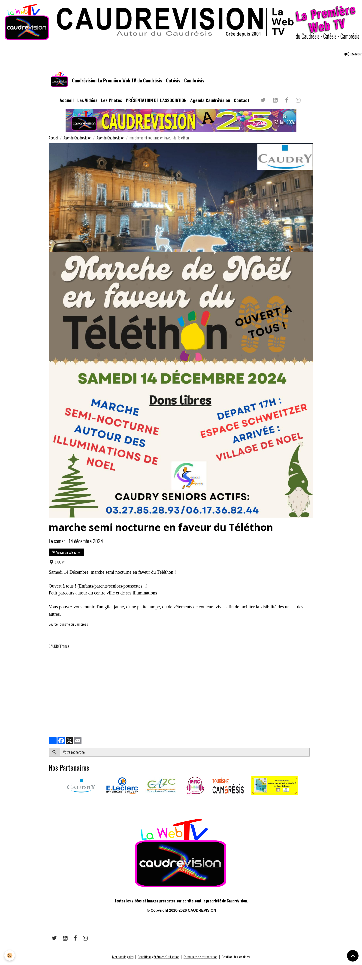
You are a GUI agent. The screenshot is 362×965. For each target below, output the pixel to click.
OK (311, 754)
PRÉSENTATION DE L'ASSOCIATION (156, 102)
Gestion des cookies (238, 958)
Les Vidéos (87, 102)
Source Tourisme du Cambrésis (69, 626)
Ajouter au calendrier (66, 554)
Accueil (67, 102)
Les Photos (111, 102)
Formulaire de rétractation (202, 958)
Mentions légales (121, 958)
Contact (241, 102)
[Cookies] (10, 955)
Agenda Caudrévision (210, 102)
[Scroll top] (353, 956)
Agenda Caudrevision (110, 139)
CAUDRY (60, 564)
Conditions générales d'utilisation (159, 958)
